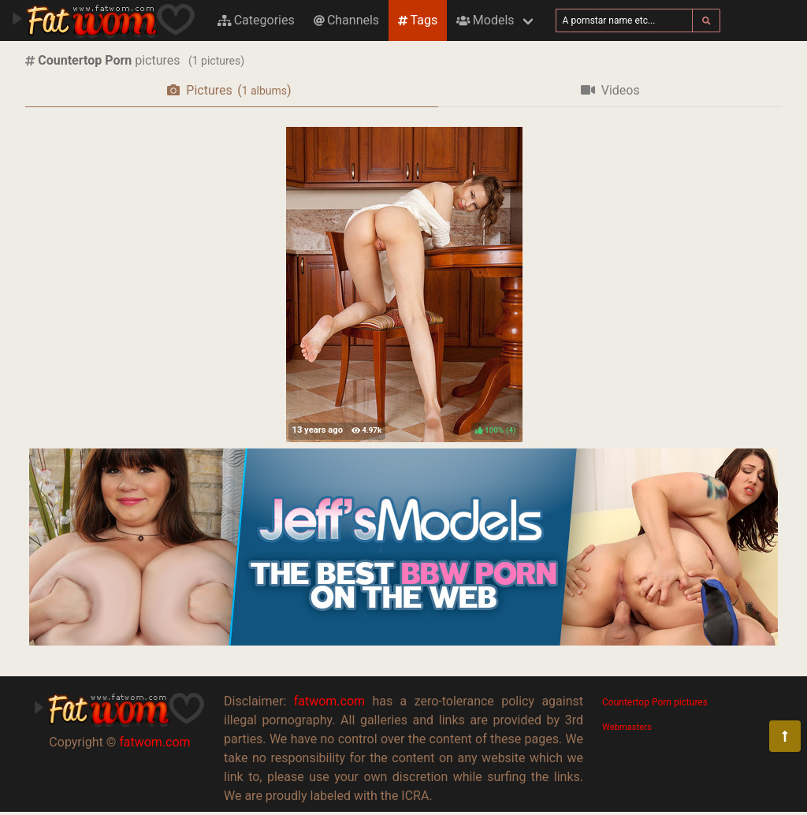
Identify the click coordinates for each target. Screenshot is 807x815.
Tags (417, 20)
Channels (346, 20)
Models (485, 20)
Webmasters (627, 727)
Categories (256, 20)
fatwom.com (154, 742)
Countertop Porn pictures (655, 702)
